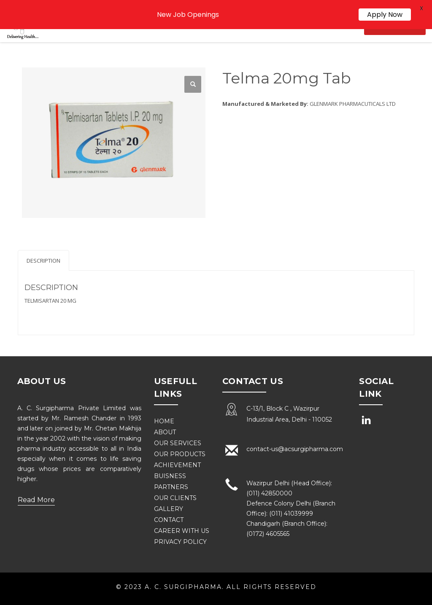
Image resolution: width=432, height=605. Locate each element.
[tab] (43, 260)
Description (43, 260)
